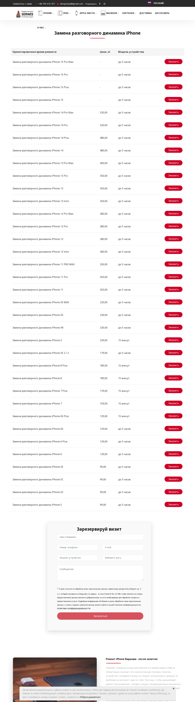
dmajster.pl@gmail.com (71, 3)
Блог (91, 664)
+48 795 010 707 (46, 3)
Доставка (150, 13)
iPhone (50, 13)
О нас (46, 27)
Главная (93, 653)
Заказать (173, 61)
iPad (68, 13)
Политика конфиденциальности (105, 675)
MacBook (114, 13)
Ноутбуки (134, 13)
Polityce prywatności (90, 697)
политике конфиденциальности (73, 504)
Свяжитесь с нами (22, 3)
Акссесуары (167, 13)
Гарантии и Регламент (100, 670)
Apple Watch (89, 13)
